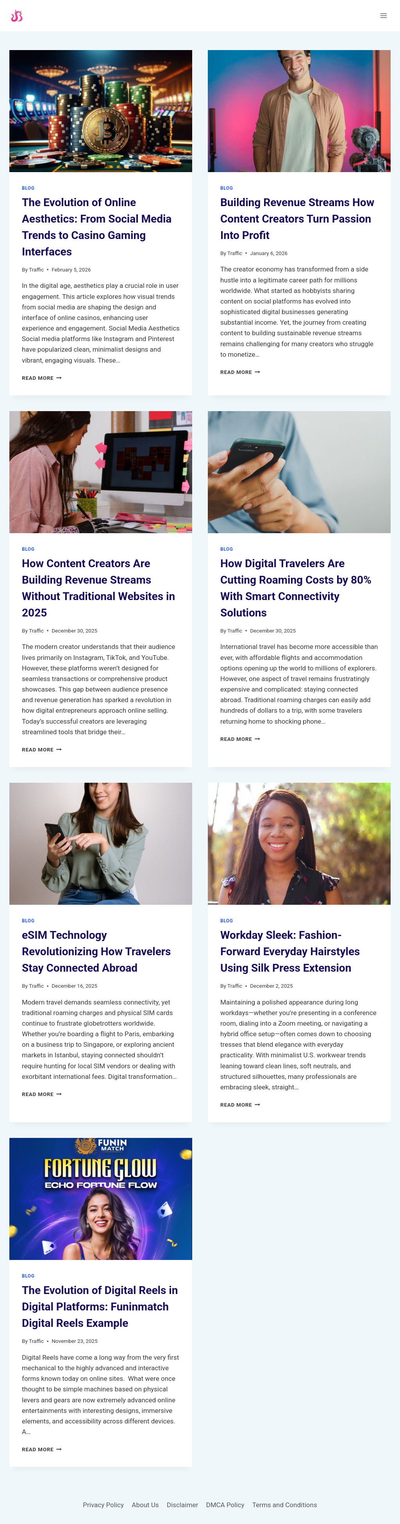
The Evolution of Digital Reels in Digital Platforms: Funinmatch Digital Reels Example (100, 1307)
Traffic (36, 269)
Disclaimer (182, 1505)
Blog (28, 188)
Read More (42, 378)
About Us (145, 1505)
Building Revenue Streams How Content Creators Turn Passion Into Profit (297, 219)
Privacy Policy (103, 1505)
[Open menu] (383, 15)
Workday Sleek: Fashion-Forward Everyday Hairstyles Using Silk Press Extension (290, 951)
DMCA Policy (225, 1505)
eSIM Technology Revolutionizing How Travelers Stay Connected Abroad (96, 951)
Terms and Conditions (284, 1505)
